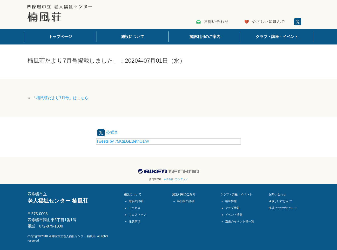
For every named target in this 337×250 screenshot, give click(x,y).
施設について (132, 37)
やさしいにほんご (280, 201)
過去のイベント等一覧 (239, 221)
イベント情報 (234, 214)
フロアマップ (137, 214)
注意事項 (134, 221)
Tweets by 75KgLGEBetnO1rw (122, 141)
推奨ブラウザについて (283, 208)
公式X (108, 132)
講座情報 (231, 201)
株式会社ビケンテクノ (176, 179)
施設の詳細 (136, 201)
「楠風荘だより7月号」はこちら (60, 98)
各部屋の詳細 (185, 201)
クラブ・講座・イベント (277, 37)
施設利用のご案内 (204, 37)
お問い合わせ (277, 194)
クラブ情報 (232, 208)
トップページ (60, 37)
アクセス (134, 208)
